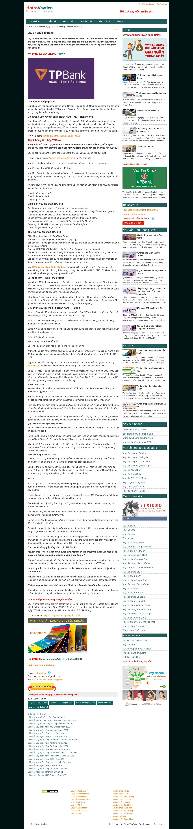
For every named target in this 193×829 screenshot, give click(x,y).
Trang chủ (34, 21)
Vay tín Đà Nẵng (119, 814)
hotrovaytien (33, 366)
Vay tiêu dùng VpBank (134, 597)
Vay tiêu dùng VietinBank (135, 555)
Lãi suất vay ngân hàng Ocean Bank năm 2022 (49, 760)
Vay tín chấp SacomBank (135, 580)
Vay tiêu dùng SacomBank (136, 584)
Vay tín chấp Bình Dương (123, 794)
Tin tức (126, 30)
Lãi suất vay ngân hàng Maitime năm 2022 (47, 742)
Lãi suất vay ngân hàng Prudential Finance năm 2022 (52, 751)
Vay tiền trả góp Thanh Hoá (136, 461)
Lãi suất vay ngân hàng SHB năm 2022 (46, 757)
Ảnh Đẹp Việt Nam (132, 657)
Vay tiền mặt (50, 21)
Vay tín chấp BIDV (132, 576)
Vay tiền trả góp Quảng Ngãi (137, 465)
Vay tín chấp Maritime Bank (136, 605)
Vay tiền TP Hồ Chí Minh (135, 478)
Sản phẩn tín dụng (42, 27)
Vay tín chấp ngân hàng (85, 703)
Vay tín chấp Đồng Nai (122, 797)
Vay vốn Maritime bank (80, 797)
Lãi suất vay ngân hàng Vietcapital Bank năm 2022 (51, 754)
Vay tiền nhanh (132, 424)
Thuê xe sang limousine (134, 653)
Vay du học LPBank (145, 146)
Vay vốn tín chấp (58, 27)
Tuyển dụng (162, 4)
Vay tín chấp (68, 21)
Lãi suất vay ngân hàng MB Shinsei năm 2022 (49, 726)
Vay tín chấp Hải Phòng (122, 811)
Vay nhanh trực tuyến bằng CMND (142, 35)
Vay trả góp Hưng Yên (134, 482)
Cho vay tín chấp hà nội (134, 429)
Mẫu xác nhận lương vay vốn (137, 661)
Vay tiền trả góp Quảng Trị (136, 457)
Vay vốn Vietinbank (79, 794)
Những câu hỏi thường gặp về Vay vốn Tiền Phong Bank (53, 695)
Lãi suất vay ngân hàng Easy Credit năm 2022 (49, 735)
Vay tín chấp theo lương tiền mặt (139, 622)
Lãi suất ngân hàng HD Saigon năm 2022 (47, 773)
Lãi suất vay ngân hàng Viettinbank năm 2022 (49, 748)
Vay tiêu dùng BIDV (132, 571)
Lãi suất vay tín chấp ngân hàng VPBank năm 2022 (51, 723)
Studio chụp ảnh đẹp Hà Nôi (137, 648)
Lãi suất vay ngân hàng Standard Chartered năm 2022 (53, 739)
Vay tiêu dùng (129, 534)
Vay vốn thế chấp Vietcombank (138, 567)
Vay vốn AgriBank (78, 788)
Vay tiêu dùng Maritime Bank (137, 609)
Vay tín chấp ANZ (131, 588)
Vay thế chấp (86, 21)
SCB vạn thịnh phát (37, 714)
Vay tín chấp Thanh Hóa (123, 817)
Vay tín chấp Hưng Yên (122, 805)
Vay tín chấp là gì (105, 703)
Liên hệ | (141, 4)
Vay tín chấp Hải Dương (123, 808)
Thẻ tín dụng (104, 21)
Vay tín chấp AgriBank (133, 542)
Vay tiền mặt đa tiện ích (38, 707)
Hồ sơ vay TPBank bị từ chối (149, 308)
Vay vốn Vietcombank (80, 791)
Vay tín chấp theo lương (134, 617)
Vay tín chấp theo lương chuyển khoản (61, 136)
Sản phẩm (128, 345)
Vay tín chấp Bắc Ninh (122, 803)
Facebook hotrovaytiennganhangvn (140, 210)
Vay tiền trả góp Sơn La (134, 453)
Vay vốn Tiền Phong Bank (139, 230)
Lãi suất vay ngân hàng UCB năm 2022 (46, 732)
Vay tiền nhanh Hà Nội (134, 491)
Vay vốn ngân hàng (132, 496)
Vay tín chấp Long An (121, 800)
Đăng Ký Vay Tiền (133, 223)
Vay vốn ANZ (76, 803)
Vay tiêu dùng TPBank (38, 703)
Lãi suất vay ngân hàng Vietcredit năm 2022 (48, 729)
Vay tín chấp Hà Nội (121, 788)
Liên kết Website (131, 635)
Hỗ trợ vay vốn (130, 205)
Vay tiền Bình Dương (133, 474)
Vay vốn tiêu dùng (74, 27)
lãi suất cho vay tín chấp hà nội (138, 434)
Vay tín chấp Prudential (134, 626)
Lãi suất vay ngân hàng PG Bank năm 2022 (48, 766)
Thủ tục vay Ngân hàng (134, 630)
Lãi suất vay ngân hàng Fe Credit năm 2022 (48, 745)
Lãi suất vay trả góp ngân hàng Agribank (46, 717)
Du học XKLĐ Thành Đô (135, 640)
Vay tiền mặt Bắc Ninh (133, 486)
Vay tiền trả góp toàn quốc (140, 447)
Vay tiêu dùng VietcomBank (136, 563)
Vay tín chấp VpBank (133, 592)
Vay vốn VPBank (78, 800)
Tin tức (120, 21)
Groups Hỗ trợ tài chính (134, 214)
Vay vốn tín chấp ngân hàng (61, 703)
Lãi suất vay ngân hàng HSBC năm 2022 (46, 763)
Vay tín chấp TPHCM (121, 791)
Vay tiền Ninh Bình (132, 470)
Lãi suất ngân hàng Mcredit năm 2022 (45, 770)
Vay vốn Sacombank (79, 805)
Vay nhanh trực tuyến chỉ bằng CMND (62, 659)
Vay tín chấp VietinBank (134, 551)
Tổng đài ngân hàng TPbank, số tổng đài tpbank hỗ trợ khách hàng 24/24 (150, 291)
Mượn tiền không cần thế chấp (138, 438)
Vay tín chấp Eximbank (134, 601)
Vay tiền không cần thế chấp (61, 158)
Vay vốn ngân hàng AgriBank (137, 546)
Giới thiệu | (150, 4)
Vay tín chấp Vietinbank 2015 (137, 442)
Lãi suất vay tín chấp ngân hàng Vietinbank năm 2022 (52, 720)
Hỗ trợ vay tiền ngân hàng (41, 665)
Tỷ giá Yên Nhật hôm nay (147, 111)
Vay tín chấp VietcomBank (136, 559)
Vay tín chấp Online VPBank (135, 164)
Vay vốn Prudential (79, 808)
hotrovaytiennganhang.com (49, 679)
